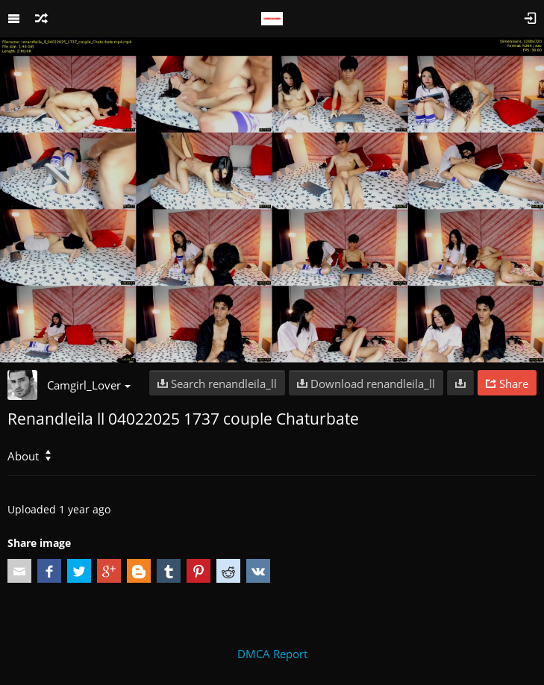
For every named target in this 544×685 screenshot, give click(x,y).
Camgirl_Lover (89, 385)
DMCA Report (272, 653)
